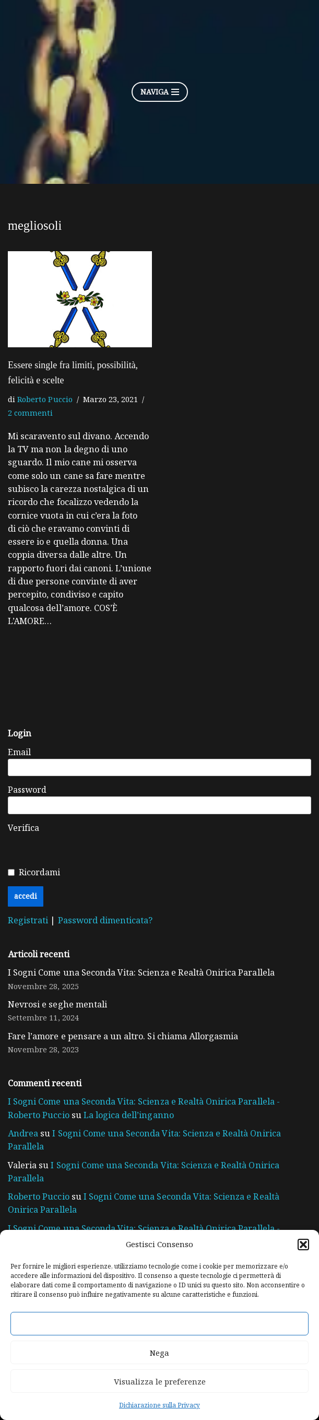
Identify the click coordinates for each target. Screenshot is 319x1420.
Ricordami (39, 875)
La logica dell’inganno (91, 1119)
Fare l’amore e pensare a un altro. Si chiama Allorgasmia (121, 1040)
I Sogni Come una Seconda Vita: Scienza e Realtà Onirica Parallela (138, 975)
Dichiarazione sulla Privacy (159, 1405)
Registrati (28, 923)
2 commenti (30, 411)
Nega (159, 1352)
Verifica (23, 830)
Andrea (23, 1138)
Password (27, 791)
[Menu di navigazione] (160, 92)
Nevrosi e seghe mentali (56, 1007)
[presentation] (178, 844)
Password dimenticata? (102, 923)
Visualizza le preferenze (160, 1381)
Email (19, 753)
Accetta (159, 1324)
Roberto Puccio (43, 398)
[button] (303, 1244)
